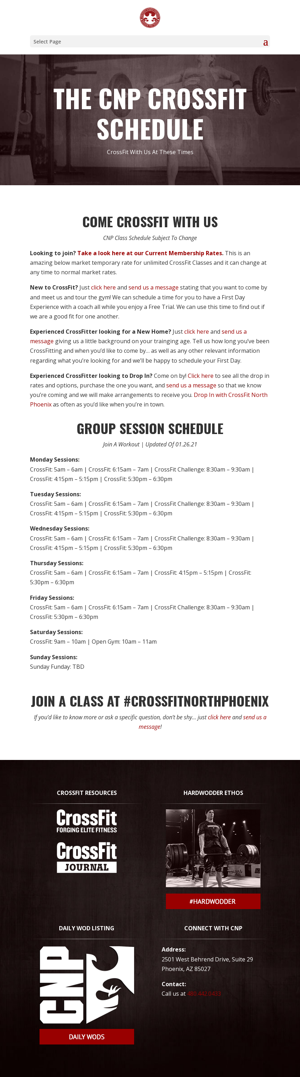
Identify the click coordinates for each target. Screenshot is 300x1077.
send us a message (153, 287)
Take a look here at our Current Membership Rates (149, 253)
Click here (201, 376)
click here (103, 287)
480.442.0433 (204, 993)
